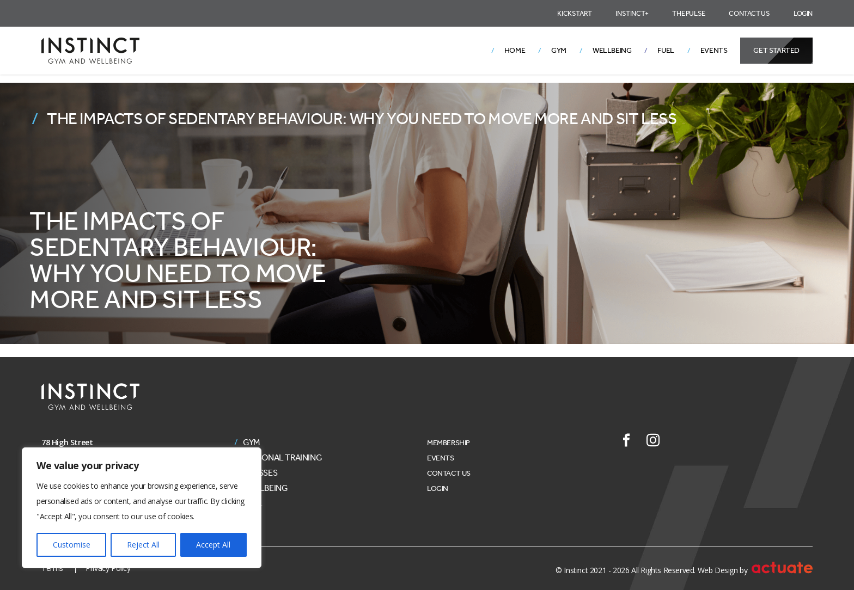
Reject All (143, 544)
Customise (71, 544)
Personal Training (282, 457)
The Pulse (688, 13)
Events (714, 50)
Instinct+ (631, 13)
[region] (141, 507)
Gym (558, 50)
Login (803, 13)
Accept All (213, 544)
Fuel (665, 50)
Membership (448, 442)
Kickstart (574, 13)
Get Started (776, 50)
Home (514, 50)
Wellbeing (612, 50)
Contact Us (749, 13)
